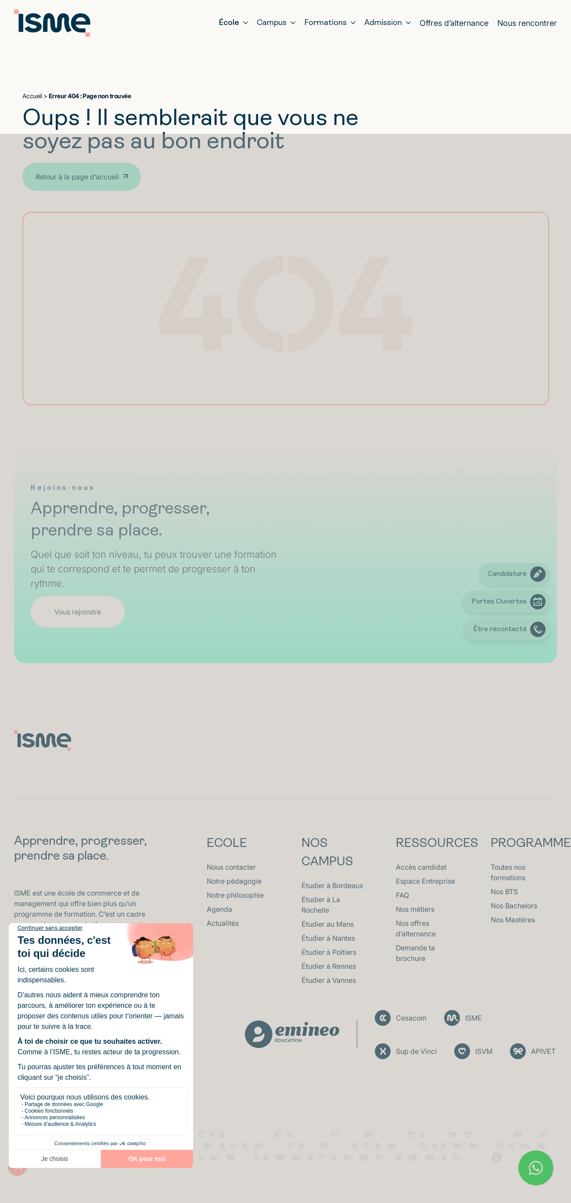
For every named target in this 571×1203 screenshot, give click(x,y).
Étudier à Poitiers (329, 952)
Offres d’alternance (454, 23)
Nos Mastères (513, 919)
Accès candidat (421, 867)
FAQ (402, 895)
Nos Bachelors (514, 905)
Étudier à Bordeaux (332, 885)
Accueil (32, 96)
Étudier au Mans (328, 924)
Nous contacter (231, 867)
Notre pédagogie (234, 881)
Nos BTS (504, 891)
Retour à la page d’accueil (77, 176)
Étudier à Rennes (329, 966)
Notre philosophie (235, 895)
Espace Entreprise (425, 881)
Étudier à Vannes (329, 980)
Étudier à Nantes (328, 938)
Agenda (219, 909)
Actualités (223, 923)
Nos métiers (415, 909)
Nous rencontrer (527, 23)
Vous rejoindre (77, 611)
